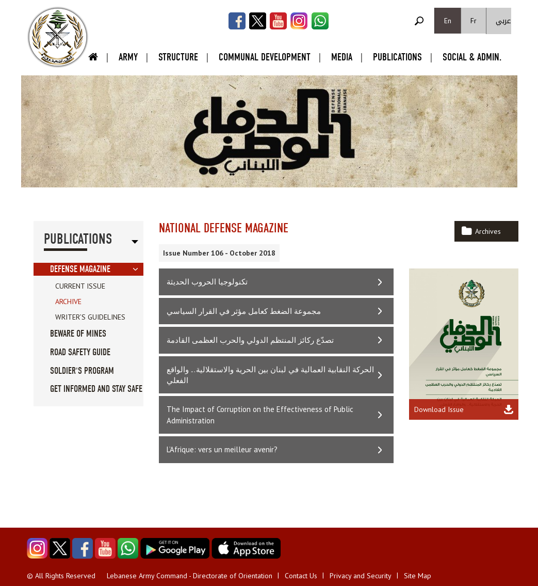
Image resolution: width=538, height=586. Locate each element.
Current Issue (80, 286)
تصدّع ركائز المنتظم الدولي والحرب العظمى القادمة (250, 340)
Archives (488, 231)
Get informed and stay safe (96, 389)
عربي (503, 21)
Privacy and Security (361, 575)
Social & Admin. (472, 57)
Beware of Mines (78, 333)
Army (128, 57)
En (447, 20)
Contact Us (301, 575)
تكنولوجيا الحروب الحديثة (207, 282)
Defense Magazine (80, 269)
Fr (473, 20)
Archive (68, 301)
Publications (397, 57)
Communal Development (265, 57)
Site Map (417, 575)
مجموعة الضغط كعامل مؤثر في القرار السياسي (244, 311)
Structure (178, 57)
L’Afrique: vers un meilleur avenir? (222, 449)
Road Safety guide (80, 352)
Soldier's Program (82, 371)
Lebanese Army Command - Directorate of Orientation (189, 575)
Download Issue (439, 409)
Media (341, 57)
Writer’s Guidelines (90, 317)
